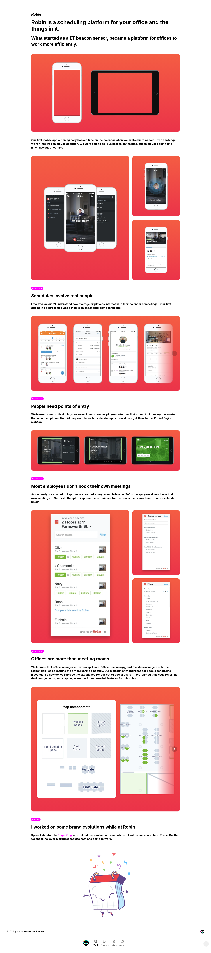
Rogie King (65, 835)
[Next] (174, 353)
